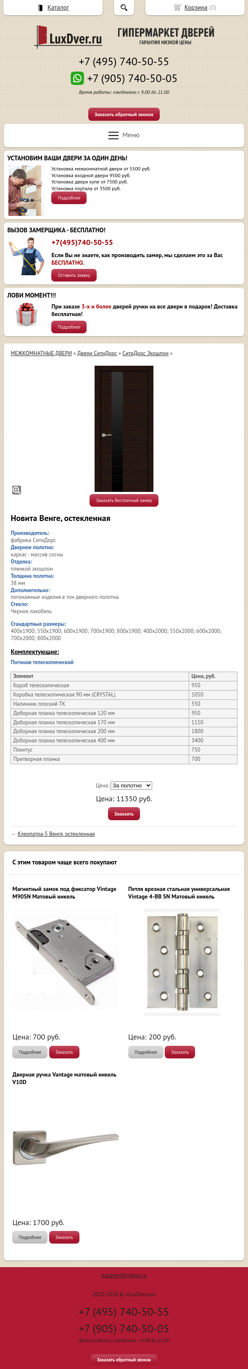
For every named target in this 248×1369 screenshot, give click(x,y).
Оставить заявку (74, 275)
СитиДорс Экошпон (145, 353)
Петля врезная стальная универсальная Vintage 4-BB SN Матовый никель (179, 892)
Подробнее (69, 198)
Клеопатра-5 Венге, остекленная (56, 833)
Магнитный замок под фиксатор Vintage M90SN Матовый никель (64, 892)
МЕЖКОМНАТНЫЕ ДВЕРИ (41, 353)
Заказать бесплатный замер (124, 500)
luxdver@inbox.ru (124, 1275)
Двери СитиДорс (97, 353)
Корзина (196, 7)
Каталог (58, 7)
